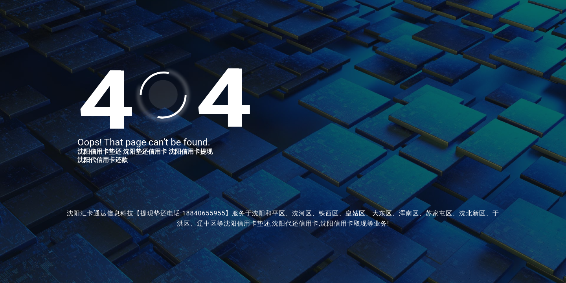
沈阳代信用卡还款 (102, 160)
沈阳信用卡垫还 (99, 151)
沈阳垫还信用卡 (145, 151)
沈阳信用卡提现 (191, 151)
